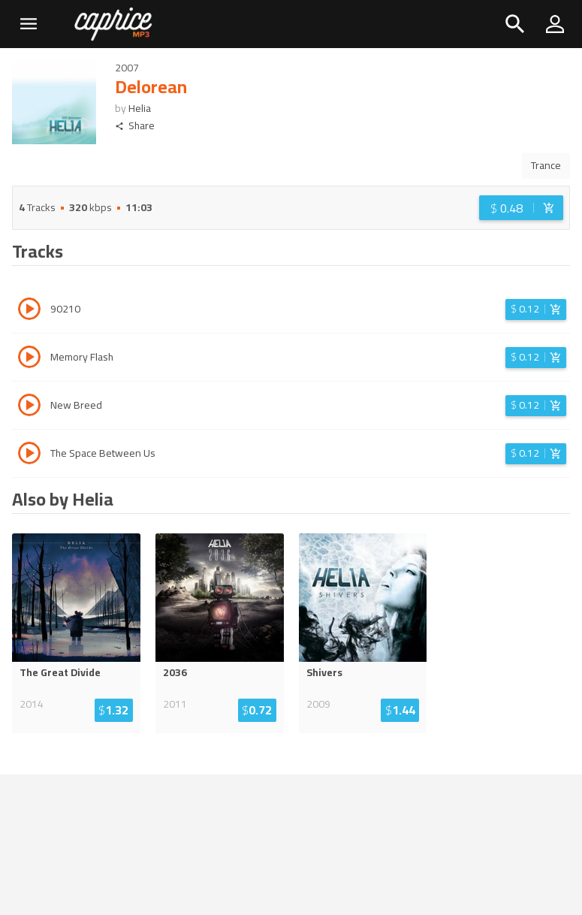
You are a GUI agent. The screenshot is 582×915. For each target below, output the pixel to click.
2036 (175, 672)
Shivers (324, 672)
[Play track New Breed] (29, 407)
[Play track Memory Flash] (29, 359)
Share (135, 126)
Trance (546, 165)
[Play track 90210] (29, 311)
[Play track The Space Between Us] (29, 455)
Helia (139, 108)
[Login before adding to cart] (521, 207)
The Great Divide (60, 672)
